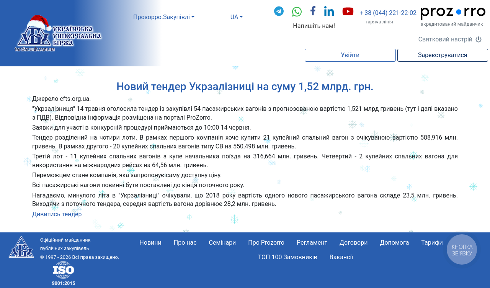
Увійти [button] (350, 55)
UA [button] (234, 17)
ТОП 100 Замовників (287, 257)
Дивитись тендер (57, 214)
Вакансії (341, 257)
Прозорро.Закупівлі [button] (161, 17)
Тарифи (432, 242)
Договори (354, 242)
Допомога (394, 242)
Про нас (185, 242)
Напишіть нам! (314, 26)
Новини (150, 242)
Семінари (222, 242)
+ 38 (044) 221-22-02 (387, 12)
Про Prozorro (266, 242)
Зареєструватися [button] (442, 55)
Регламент (312, 242)
